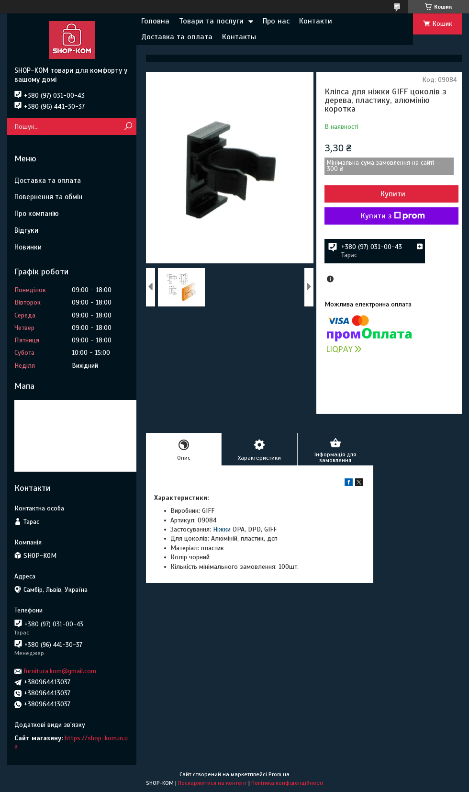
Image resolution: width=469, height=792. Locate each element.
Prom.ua (279, 774)
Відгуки (26, 230)
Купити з (393, 216)
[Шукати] (128, 126)
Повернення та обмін (48, 196)
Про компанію (36, 213)
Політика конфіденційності (287, 783)
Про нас (276, 21)
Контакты (239, 37)
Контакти (315, 21)
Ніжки (222, 529)
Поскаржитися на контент (212, 783)
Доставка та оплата (176, 37)
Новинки (28, 247)
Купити (392, 194)
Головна (155, 21)
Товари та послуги (211, 21)
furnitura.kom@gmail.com (60, 671)
